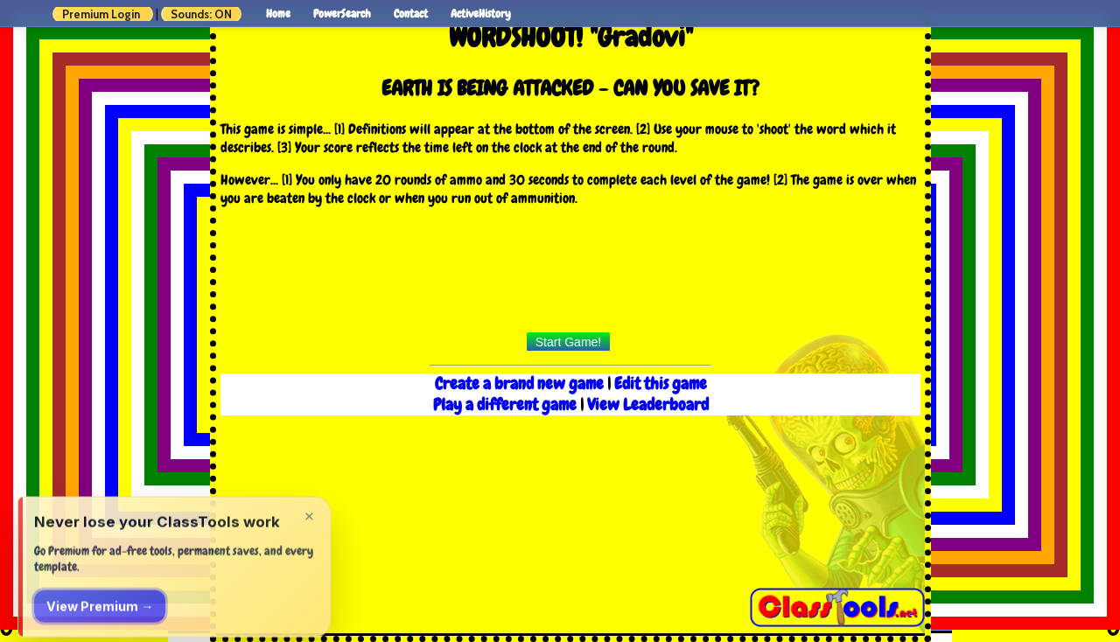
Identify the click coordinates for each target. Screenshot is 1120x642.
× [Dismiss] (309, 575)
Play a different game (505, 404)
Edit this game (660, 383)
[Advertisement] (570, 274)
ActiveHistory (481, 13)
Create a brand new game (521, 383)
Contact (411, 13)
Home (278, 13)
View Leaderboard (648, 404)
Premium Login (101, 14)
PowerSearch (342, 13)
